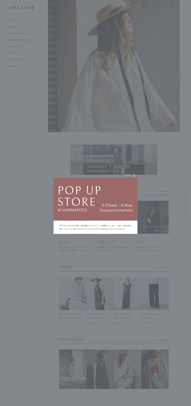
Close (129, 175)
